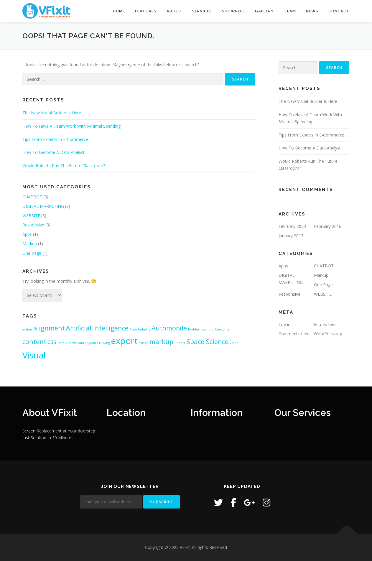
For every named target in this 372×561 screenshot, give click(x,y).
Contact (339, 11)
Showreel (233, 11)
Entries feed (325, 324)
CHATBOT (32, 197)
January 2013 (291, 235)
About (174, 11)
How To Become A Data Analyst (53, 152)
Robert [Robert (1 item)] (180, 343)
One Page (31, 253)
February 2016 (327, 226)
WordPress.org (328, 333)
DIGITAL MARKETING (43, 206)
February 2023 (292, 226)
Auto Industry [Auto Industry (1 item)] (140, 329)
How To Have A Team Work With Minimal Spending (71, 126)
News (312, 11)
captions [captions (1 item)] (207, 329)
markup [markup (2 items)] (161, 341)
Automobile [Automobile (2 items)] (169, 328)
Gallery (264, 11)
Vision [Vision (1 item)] (234, 343)
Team (290, 11)
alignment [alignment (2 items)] (49, 328)
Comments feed (294, 333)
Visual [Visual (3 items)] (34, 355)
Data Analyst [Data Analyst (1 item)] (66, 343)
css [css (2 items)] (51, 341)
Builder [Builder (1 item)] (194, 329)
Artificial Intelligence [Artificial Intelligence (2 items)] (97, 328)
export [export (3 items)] (124, 341)
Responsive (33, 225)
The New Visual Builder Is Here (51, 113)
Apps (27, 234)
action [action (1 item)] (27, 329)
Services (202, 11)
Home (119, 11)
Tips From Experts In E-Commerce (55, 139)
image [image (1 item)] (143, 343)
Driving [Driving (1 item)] (104, 343)
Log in (284, 324)
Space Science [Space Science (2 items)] (207, 341)
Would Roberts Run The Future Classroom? (63, 165)
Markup (29, 243)
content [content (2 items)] (34, 341)
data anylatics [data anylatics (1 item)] (87, 343)
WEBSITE (31, 215)
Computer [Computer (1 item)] (223, 329)
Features (146, 11)
